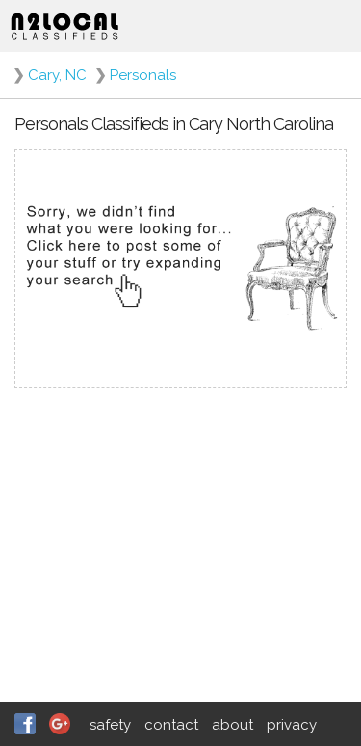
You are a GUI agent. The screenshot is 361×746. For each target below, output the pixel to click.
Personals (143, 75)
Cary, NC (57, 75)
